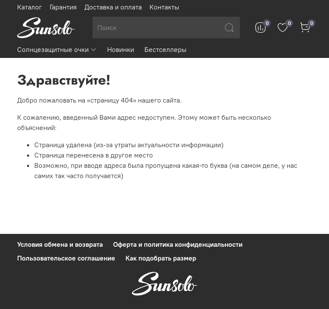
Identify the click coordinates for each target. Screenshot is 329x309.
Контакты (164, 7)
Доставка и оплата (113, 7)
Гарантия (63, 7)
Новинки (120, 49)
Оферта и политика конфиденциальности (177, 244)
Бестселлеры (165, 49)
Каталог (29, 7)
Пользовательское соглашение (66, 258)
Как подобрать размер (161, 258)
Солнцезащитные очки (57, 49)
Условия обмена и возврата (60, 244)
